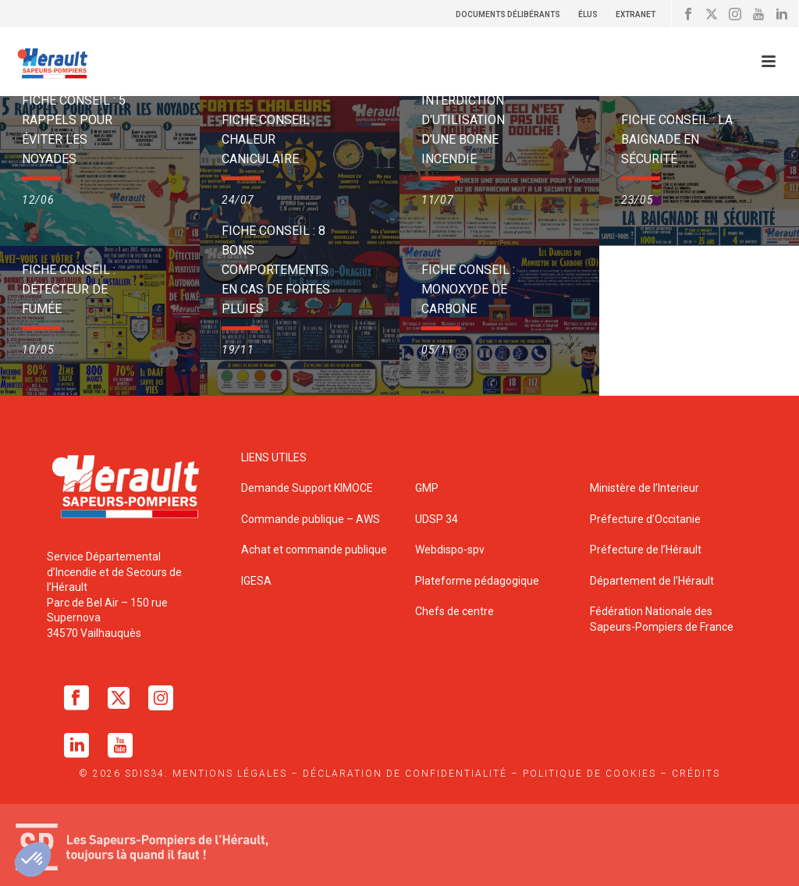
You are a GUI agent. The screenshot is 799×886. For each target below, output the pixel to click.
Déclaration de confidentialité (405, 773)
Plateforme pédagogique (477, 581)
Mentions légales (229, 773)
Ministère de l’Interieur (644, 488)
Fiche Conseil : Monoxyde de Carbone (468, 289)
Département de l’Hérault (652, 581)
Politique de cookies (589, 773)
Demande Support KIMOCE (307, 488)
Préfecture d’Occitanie (645, 519)
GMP (427, 488)
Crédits (696, 773)
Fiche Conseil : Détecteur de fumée (68, 289)
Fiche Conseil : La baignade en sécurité (677, 139)
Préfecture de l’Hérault (645, 549)
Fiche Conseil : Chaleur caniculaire (268, 139)
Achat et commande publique (315, 549)
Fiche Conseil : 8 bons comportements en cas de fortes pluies (276, 269)
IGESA (256, 581)
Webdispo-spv (450, 549)
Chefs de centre (454, 611)
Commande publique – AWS (310, 519)
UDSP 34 (436, 519)
